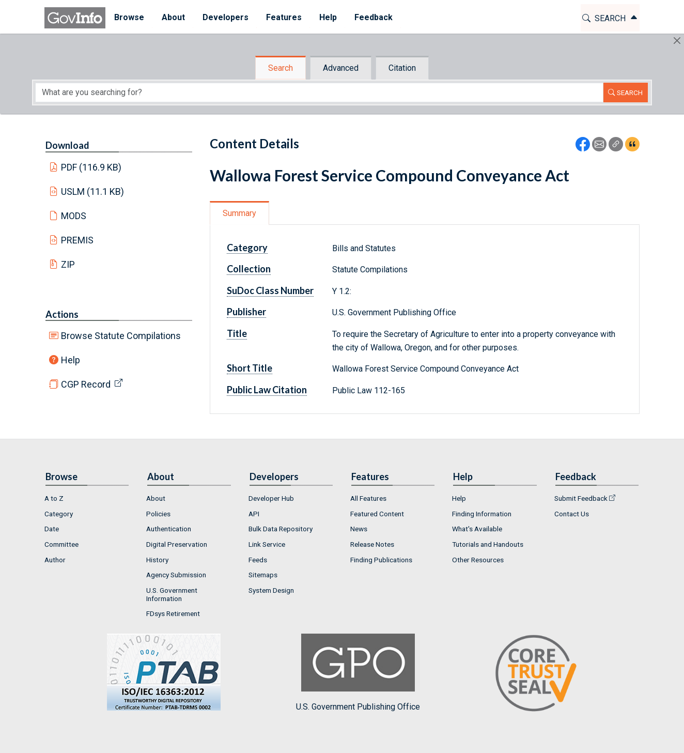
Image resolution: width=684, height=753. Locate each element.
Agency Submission (176, 575)
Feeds (257, 560)
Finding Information (481, 514)
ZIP (68, 264)
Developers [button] (225, 17)
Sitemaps (262, 575)
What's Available (477, 529)
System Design (271, 590)
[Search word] (319, 92)
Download (67, 145)
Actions (62, 314)
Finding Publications (381, 560)
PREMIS (77, 240)
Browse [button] (129, 17)
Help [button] (328, 17)
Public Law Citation (267, 389)
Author (55, 560)
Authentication (168, 529)
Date (51, 529)
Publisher (246, 311)
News (358, 529)
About (155, 498)
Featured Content (377, 514)
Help (70, 360)
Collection (249, 268)
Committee (61, 544)
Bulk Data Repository (280, 529)
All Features (368, 498)
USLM (93, 191)
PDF (91, 167)
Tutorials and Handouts (487, 544)
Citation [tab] (402, 68)
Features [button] (284, 17)
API (253, 514)
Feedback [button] (373, 17)
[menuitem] (129, 18)
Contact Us (571, 514)
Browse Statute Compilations (121, 335)
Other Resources (478, 560)
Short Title (249, 368)
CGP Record (86, 384)
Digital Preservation (176, 544)
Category (247, 247)
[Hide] (677, 41)
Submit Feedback (581, 498)
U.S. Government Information (171, 594)
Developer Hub (271, 498)
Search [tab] (280, 68)
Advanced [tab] (341, 68)
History (157, 560)
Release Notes (372, 544)
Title (237, 333)
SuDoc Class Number (270, 290)
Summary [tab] (239, 213)
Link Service (266, 544)
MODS (73, 215)
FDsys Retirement (173, 613)
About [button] (173, 17)
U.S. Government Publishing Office (358, 673)
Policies (158, 514)
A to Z (54, 498)
